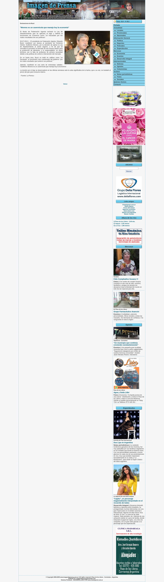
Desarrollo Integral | (122, 505)
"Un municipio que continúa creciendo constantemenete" (126, 344)
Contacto (117, 84)
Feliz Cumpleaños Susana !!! (126, 279)
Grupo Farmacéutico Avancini (126, 312)
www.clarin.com (129, 211)
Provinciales (120, 33)
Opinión (118, 66)
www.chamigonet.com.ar (95, 580)
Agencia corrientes (129, 209)
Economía (119, 53)
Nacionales (120, 35)
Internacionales (120, 61)
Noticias (118, 64)
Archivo (117, 72)
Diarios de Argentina (129, 212)
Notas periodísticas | (122, 445)
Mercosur (117, 51)
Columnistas (120, 69)
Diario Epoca (129, 206)
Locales (118, 30)
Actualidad (118, 28)
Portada (117, 25)
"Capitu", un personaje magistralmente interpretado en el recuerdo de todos (128, 501)
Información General (122, 38)
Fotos (117, 77)
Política (118, 41)
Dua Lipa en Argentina (123, 443)
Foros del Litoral (129, 208)
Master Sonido (129, 214)
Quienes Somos (120, 82)
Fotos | (116, 282)
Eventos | (117, 314)
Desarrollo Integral (123, 59)
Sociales (119, 79)
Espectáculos (121, 48)
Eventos (118, 56)
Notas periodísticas (123, 74)
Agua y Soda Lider (121, 392)
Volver (65, 84)
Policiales (119, 46)
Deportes (119, 43)
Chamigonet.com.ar (129, 204)
